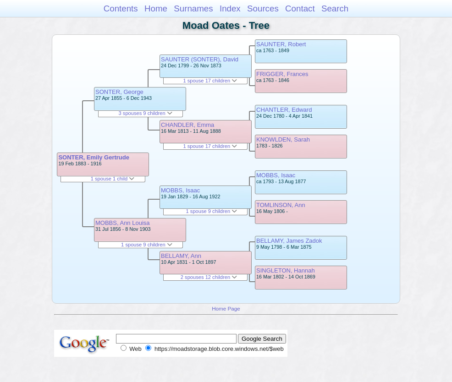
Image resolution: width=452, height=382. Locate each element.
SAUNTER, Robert (281, 44)
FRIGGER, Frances (282, 74)
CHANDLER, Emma (187, 124)
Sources (263, 8)
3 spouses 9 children (145, 113)
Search (334, 8)
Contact (300, 8)
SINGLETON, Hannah (285, 270)
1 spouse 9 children (146, 244)
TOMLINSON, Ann (280, 205)
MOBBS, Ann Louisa (122, 222)
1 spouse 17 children (210, 80)
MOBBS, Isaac (180, 190)
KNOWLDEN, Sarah (283, 139)
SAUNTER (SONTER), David (199, 59)
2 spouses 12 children (209, 277)
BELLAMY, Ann (181, 255)
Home (155, 8)
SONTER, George (119, 91)
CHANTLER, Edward (284, 109)
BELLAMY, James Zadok (289, 240)
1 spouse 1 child (113, 178)
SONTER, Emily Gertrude (93, 157)
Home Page (226, 308)
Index (230, 8)
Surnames (193, 8)
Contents (121, 8)
